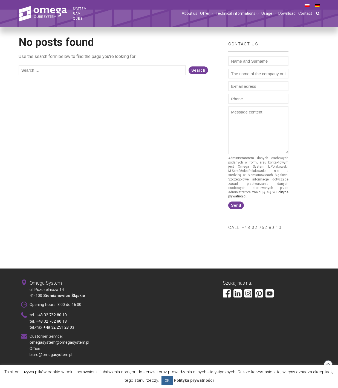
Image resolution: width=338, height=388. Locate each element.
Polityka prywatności (194, 380)
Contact (305, 13)
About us (189, 13)
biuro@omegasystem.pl (51, 354)
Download (287, 13)
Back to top (328, 364)
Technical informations (235, 13)
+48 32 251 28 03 (58, 327)
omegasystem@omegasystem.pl (59, 342)
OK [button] (167, 380)
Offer (205, 13)
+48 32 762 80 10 (261, 227)
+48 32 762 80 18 (51, 321)
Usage (266, 13)
